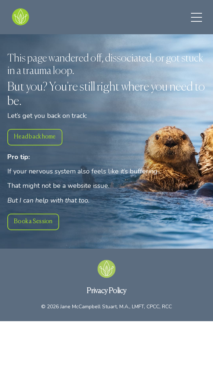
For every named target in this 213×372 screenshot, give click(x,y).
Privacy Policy (106, 291)
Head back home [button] (35, 137)
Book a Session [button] (33, 221)
